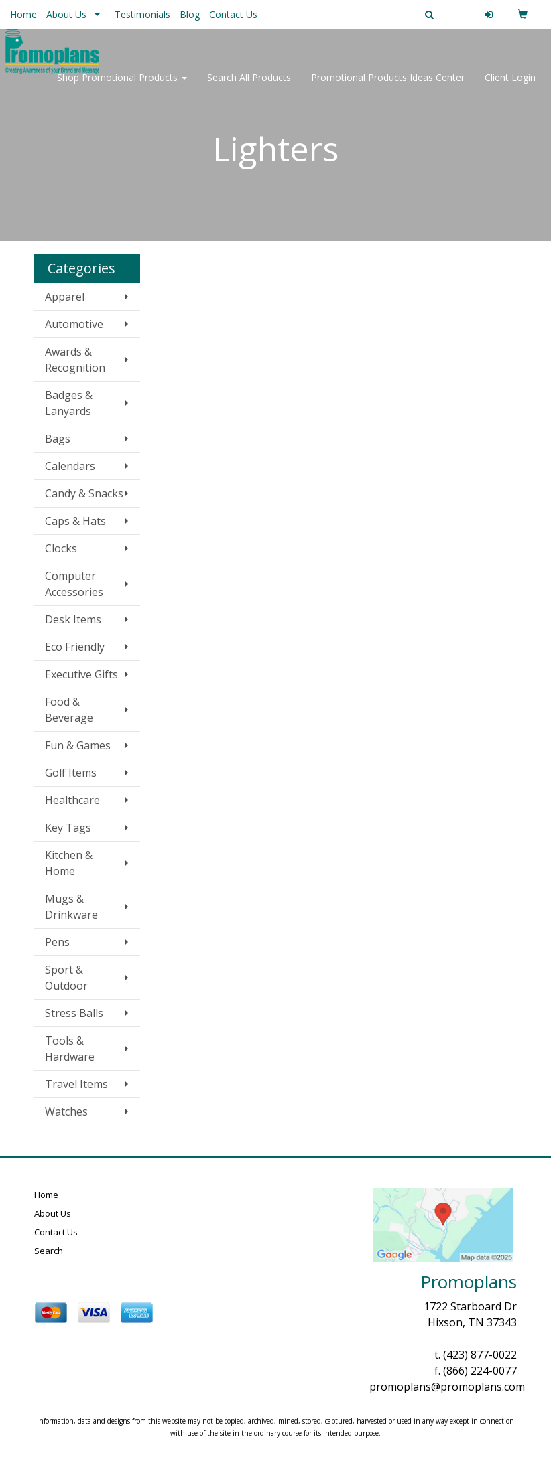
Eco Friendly (75, 646)
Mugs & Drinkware (71, 906)
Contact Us (233, 14)
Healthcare (72, 800)
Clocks (61, 548)
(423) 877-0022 (480, 1354)
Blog (190, 14)
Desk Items (73, 619)
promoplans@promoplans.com (447, 1386)
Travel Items (76, 1084)
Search (48, 1251)
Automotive (74, 324)
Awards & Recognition (75, 359)
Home (23, 14)
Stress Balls (74, 1013)
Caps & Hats (75, 521)
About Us (66, 14)
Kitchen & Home (69, 863)
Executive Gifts (81, 674)
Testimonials (142, 14)
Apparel (64, 296)
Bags (57, 438)
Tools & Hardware (70, 1048)
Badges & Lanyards (69, 403)
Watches (66, 1111)
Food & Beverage (69, 709)
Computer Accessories (74, 583)
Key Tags (68, 827)
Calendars (70, 466)
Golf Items (71, 772)
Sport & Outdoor (66, 977)
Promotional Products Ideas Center (388, 86)
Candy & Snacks (84, 493)
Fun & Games (78, 745)
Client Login (510, 86)
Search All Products (249, 86)
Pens (57, 942)
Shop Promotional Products (122, 86)
